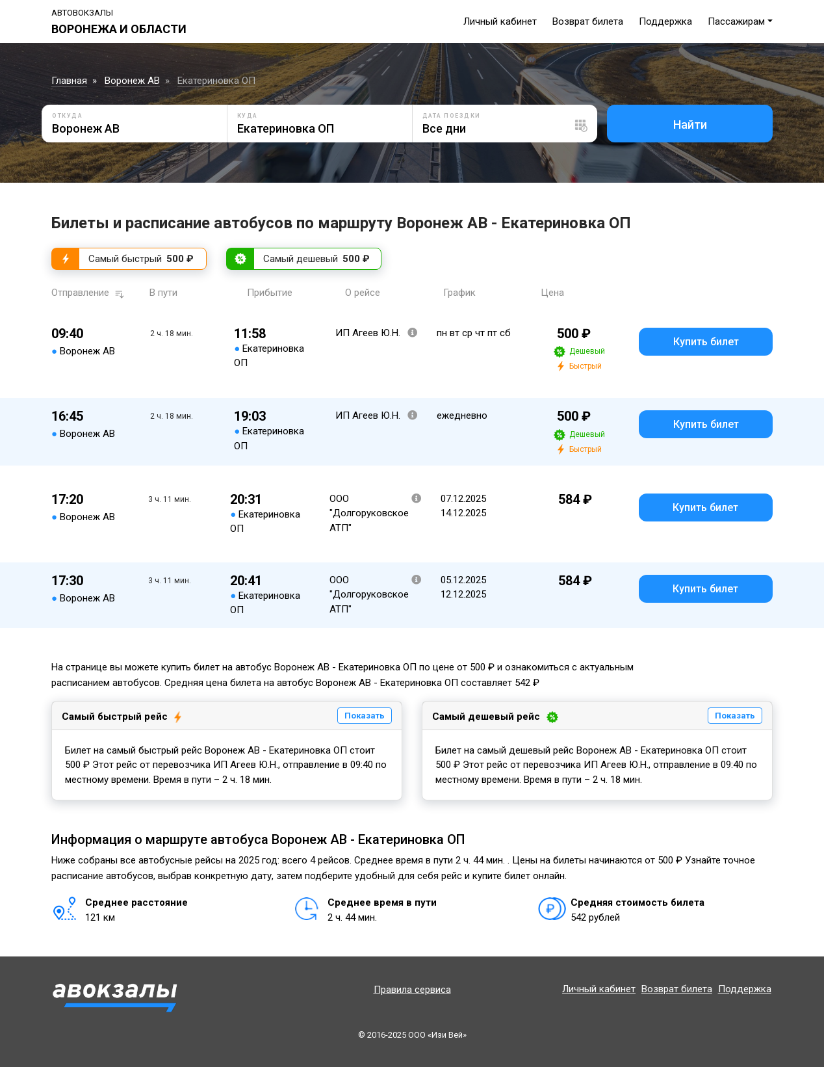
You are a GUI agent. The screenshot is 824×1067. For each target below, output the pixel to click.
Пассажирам (736, 21)
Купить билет (706, 342)
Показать (364, 715)
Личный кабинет (500, 21)
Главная (69, 80)
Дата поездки (451, 115)
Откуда (67, 115)
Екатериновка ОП (216, 80)
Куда (247, 115)
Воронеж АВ (132, 80)
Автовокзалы (82, 13)
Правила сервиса (412, 989)
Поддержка (665, 21)
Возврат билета (587, 21)
